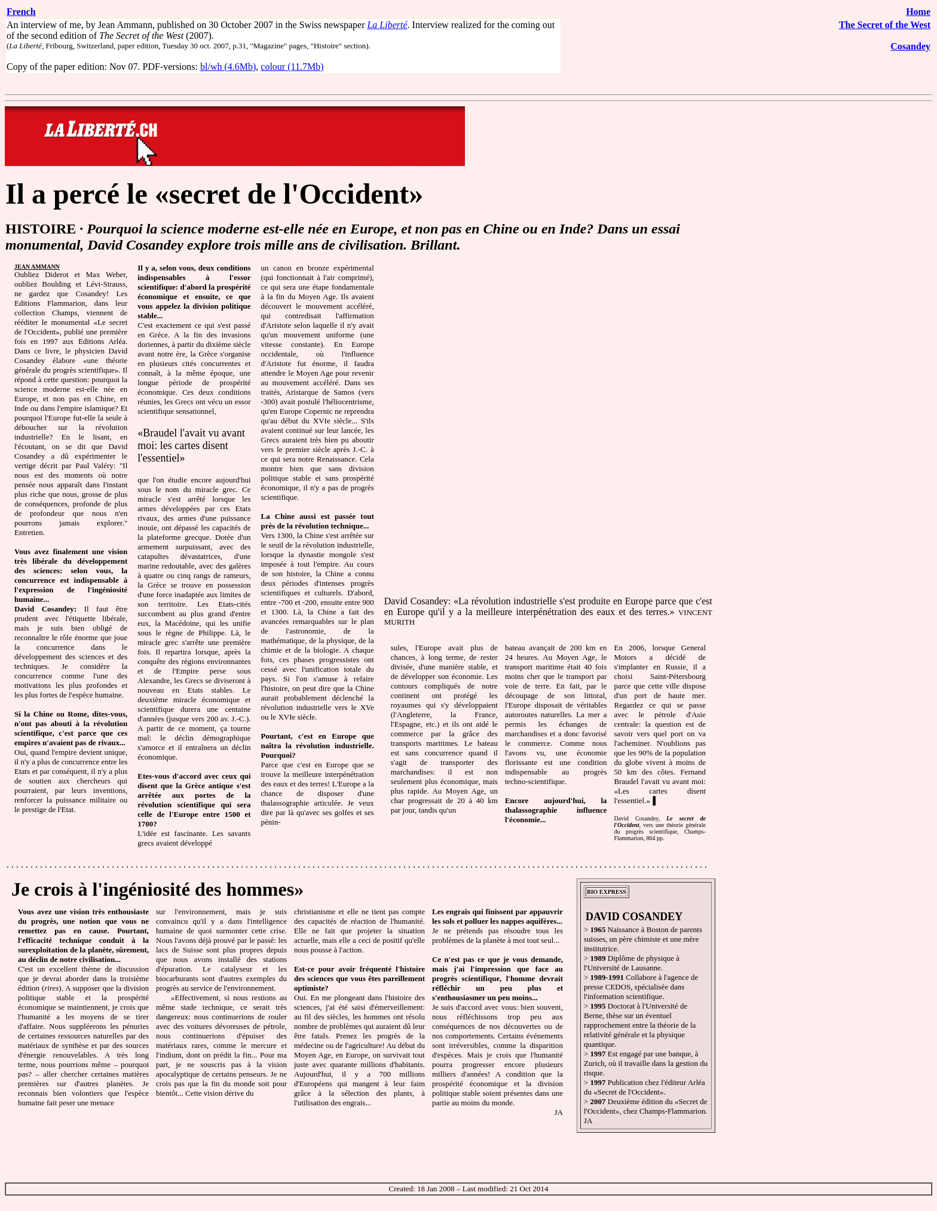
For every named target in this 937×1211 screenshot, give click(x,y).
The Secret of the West (884, 25)
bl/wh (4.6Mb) (228, 67)
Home (918, 12)
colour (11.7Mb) (292, 67)
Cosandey (910, 46)
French (21, 12)
